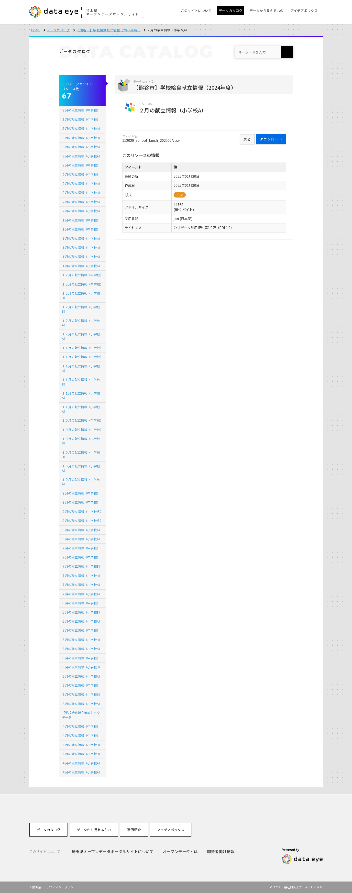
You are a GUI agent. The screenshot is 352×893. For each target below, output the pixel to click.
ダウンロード (271, 139)
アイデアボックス (170, 829)
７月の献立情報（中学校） (81, 548)
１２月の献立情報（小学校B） (81, 295)
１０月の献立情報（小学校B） (81, 440)
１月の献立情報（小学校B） (82, 238)
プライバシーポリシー (62, 887)
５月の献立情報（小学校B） (82, 639)
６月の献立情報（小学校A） (82, 621)
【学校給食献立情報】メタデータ (81, 714)
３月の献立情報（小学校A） (82, 146)
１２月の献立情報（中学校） (82, 275)
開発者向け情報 (220, 851)
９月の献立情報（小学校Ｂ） (82, 511)
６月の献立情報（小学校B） (82, 612)
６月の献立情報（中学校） (81, 603)
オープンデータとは (180, 851)
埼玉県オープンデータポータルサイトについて (113, 851)
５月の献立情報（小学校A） (82, 648)
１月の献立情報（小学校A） (82, 256)
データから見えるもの (94, 829)
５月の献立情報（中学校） (81, 630)
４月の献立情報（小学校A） (82, 763)
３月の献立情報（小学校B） (82, 128)
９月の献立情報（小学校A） (82, 530)
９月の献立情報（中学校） (81, 493)
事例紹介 (134, 829)
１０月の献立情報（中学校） (82, 420)
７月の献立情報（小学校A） (82, 584)
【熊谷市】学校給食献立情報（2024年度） (109, 30)
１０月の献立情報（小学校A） (81, 468)
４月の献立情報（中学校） (81, 726)
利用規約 (36, 887)
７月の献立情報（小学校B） (82, 566)
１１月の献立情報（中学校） (82, 347)
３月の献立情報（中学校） (81, 110)
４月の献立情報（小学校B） (82, 744)
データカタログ (58, 30)
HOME (36, 30)
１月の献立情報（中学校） (81, 220)
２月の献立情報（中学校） (81, 165)
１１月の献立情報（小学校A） (81, 395)
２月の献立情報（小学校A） (82, 201)
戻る (247, 139)
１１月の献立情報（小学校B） (81, 368)
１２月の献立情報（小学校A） (81, 322)
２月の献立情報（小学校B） (82, 183)
